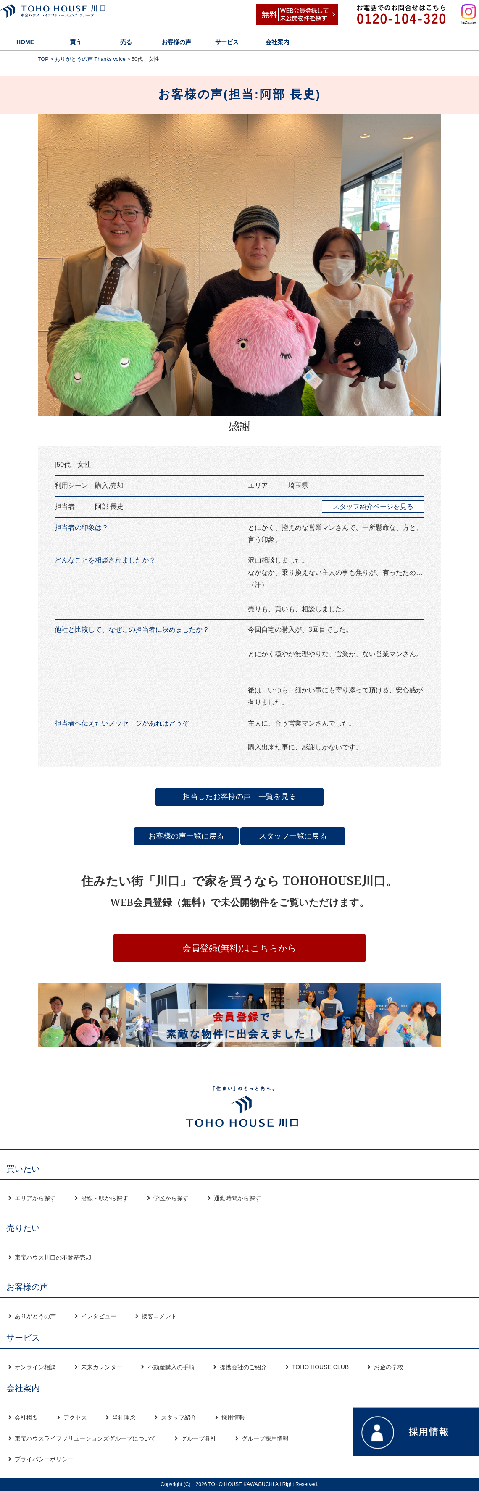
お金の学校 (388, 1367)
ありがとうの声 (35, 1316)
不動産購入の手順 (171, 1367)
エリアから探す (35, 1198)
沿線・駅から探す (104, 1198)
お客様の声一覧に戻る (186, 836)
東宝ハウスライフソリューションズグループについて (85, 1438)
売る (126, 42)
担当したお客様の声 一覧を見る (239, 796)
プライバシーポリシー (44, 1459)
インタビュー (98, 1316)
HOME (25, 42)
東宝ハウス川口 (69, 14)
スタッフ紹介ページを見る (373, 506)
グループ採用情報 (265, 1438)
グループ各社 (198, 1438)
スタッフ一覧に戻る (293, 836)
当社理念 (124, 1417)
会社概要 (26, 1417)
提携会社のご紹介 (243, 1367)
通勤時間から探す (237, 1198)
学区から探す (171, 1198)
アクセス (75, 1417)
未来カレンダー (101, 1367)
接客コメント (159, 1316)
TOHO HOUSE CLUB (320, 1367)
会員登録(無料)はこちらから (239, 948)
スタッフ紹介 (178, 1417)
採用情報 (233, 1417)
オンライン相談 (35, 1367)
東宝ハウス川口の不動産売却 (53, 1257)
